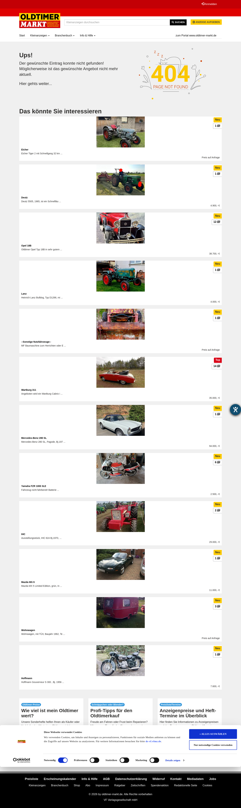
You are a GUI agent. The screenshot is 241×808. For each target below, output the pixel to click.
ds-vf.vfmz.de (153, 782)
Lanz (24, 293)
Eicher (24, 149)
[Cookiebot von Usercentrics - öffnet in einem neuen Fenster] (21, 801)
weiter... (46, 83)
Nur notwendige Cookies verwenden (213, 786)
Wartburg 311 (28, 390)
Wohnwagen (28, 630)
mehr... (51, 737)
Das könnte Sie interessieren (60, 111)
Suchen (178, 22)
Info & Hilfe (87, 35)
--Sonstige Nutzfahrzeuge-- (36, 341)
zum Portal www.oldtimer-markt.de (196, 35)
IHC (23, 534)
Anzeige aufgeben (206, 22)
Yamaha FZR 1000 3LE (33, 486)
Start (22, 35)
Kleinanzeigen (40, 35)
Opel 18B (26, 245)
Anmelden (209, 4)
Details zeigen (172, 801)
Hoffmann (26, 678)
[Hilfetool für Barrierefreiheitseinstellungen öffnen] (235, 409)
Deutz (24, 197)
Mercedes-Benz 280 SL (34, 438)
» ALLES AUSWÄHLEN (213, 775)
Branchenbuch (65, 35)
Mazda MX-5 (28, 582)
